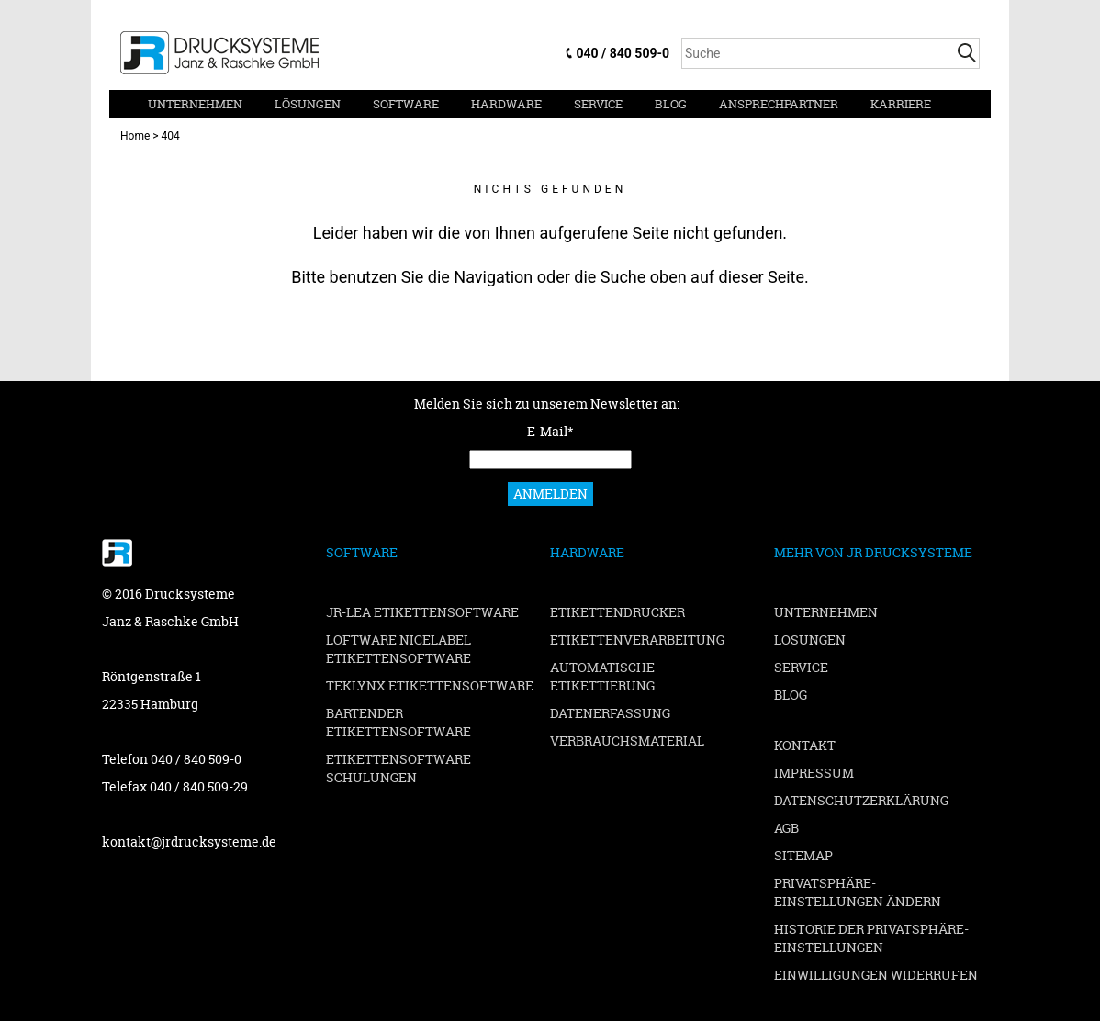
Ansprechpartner (778, 103)
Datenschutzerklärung (861, 800)
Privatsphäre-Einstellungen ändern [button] (857, 892)
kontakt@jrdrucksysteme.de (189, 841)
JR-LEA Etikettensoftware (422, 612)
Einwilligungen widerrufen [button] (876, 974)
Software (406, 103)
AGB (786, 827)
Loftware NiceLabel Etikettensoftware (398, 649)
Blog (671, 103)
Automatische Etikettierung (602, 676)
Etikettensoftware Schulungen (398, 768)
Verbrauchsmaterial (627, 740)
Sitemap (803, 855)
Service (598, 103)
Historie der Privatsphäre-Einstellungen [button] (871, 938)
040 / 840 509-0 (623, 53)
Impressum (814, 772)
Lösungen (308, 103)
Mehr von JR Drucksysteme (873, 552)
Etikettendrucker (617, 612)
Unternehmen (195, 103)
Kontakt (805, 745)
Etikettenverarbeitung (637, 639)
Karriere (900, 103)
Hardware (506, 103)
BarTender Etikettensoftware (398, 722)
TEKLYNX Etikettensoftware (429, 685)
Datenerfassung (610, 713)
